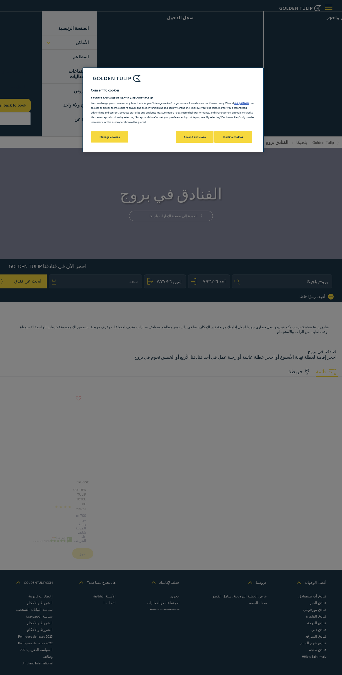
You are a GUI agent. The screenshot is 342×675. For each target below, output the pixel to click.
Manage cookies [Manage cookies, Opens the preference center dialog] (110, 136)
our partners (241, 102)
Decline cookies (233, 136)
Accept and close (195, 136)
